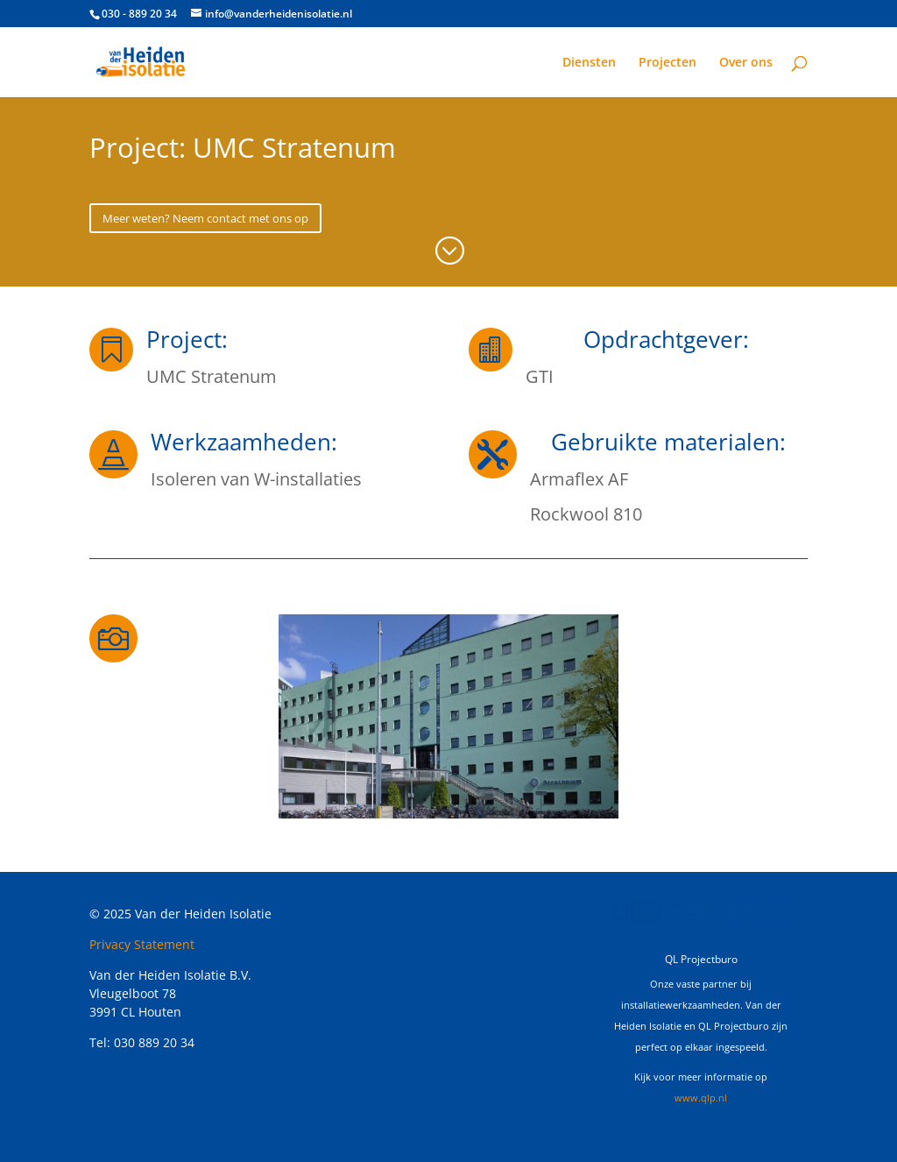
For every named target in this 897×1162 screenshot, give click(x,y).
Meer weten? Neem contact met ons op (205, 218)
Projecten (667, 63)
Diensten (589, 63)
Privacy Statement (141, 944)
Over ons (746, 63)
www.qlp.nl (701, 1097)
